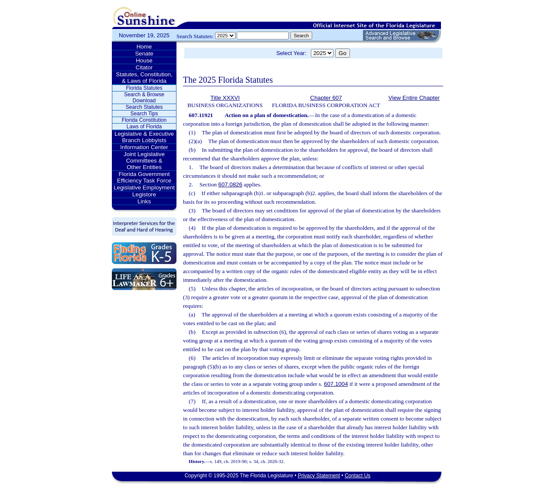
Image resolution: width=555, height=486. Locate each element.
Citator (144, 67)
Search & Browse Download (144, 97)
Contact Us (357, 476)
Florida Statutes (144, 88)
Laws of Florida (144, 127)
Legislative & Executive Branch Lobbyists (144, 137)
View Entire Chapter (414, 98)
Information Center (144, 147)
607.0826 (230, 184)
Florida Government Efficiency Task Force (144, 177)
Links (144, 201)
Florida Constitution (144, 120)
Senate (144, 53)
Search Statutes (144, 107)
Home (144, 46)
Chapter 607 (326, 98)
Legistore (144, 194)
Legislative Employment (144, 187)
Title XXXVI (225, 98)
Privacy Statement (319, 476)
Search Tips (144, 114)
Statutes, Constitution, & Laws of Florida (144, 77)
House (144, 60)
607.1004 (336, 384)
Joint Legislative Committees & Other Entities (144, 160)
